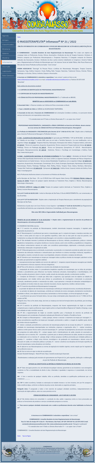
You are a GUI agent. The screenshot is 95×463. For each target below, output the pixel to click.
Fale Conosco (8, 75)
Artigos (5, 40)
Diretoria (6, 49)
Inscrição (6, 66)
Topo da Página (26, 436)
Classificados (8, 44)
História (5, 58)
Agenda (5, 36)
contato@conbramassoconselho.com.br (49, 453)
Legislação (6, 71)
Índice (19, 37)
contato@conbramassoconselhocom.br (57, 79)
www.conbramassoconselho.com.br (28, 79)
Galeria (5, 53)
